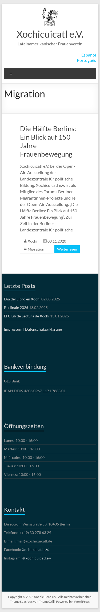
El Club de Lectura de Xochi (26, 316)
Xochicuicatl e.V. (50, 34)
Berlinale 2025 (16, 307)
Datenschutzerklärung (43, 329)
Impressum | (14, 329)
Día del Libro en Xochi (22, 299)
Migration (36, 249)
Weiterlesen (67, 249)
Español (88, 54)
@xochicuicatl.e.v (36, 558)
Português (86, 60)
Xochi (32, 241)
